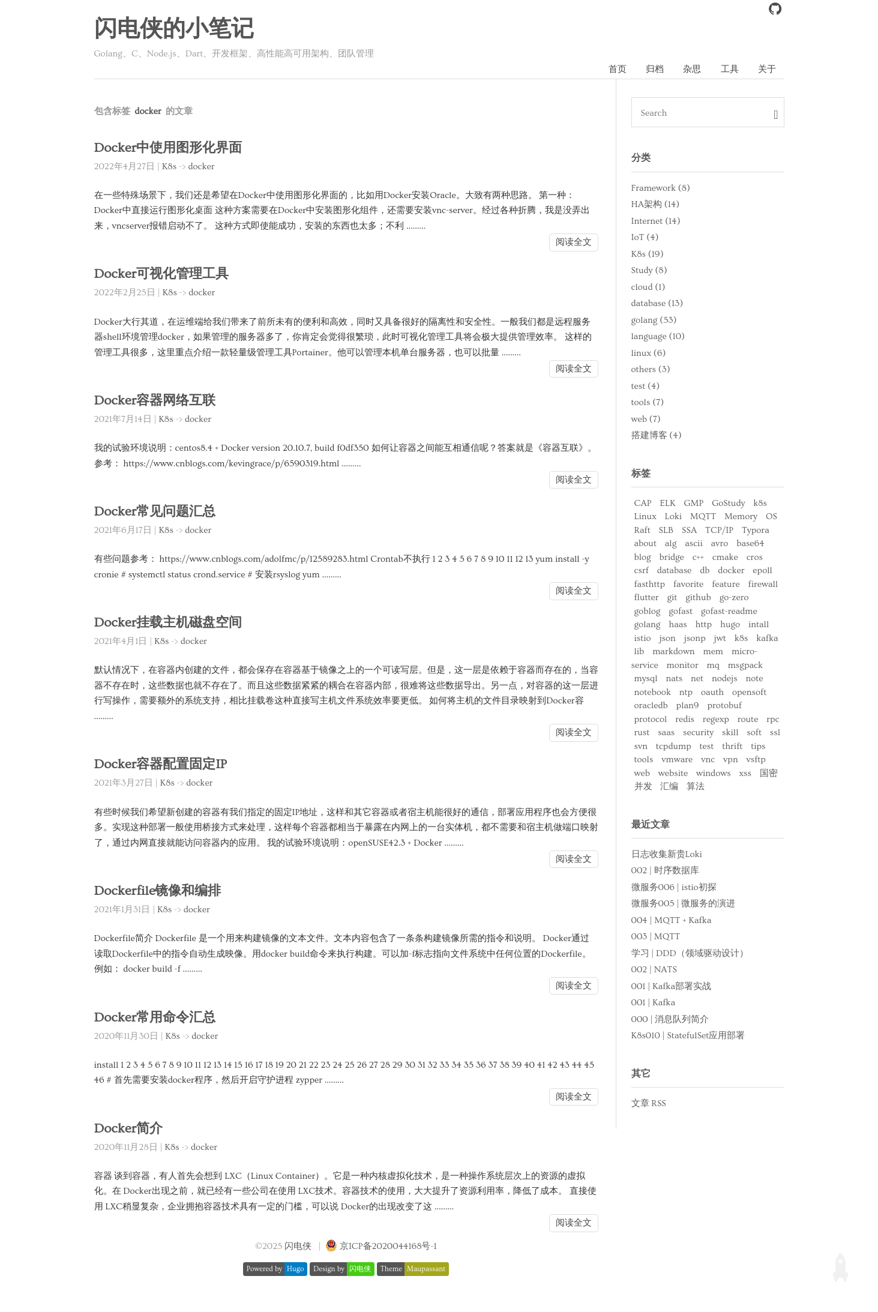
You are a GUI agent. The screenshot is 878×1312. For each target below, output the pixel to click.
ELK (667, 504)
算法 (696, 787)
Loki (673, 517)
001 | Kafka (653, 1003)
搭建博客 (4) (656, 436)
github (698, 598)
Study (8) (649, 271)
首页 (616, 69)
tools (644, 760)
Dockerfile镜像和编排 (159, 891)
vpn (730, 760)
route (748, 720)
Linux (645, 517)
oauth (712, 693)
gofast (681, 612)
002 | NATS (654, 970)
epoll (762, 571)
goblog (647, 612)
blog (642, 558)
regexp (716, 720)
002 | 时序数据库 (665, 871)
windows (713, 774)
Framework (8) (660, 188)
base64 (750, 544)
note (754, 679)
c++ (698, 558)
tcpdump (673, 747)
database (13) (657, 304)
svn (641, 747)
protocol (650, 720)
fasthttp (650, 585)
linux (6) (648, 353)
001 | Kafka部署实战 (671, 987)
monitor (683, 666)
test (707, 747)
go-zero (734, 598)
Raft (642, 531)
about (645, 544)
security (698, 733)
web (642, 774)
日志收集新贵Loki (666, 855)
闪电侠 (297, 1247)
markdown (673, 652)
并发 (643, 787)
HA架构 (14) (655, 205)
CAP (643, 504)
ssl (775, 733)
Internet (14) (656, 221)
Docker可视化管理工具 (163, 274)
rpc (772, 720)
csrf (641, 571)
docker (201, 167)
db (704, 571)
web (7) (646, 419)
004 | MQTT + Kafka (671, 921)
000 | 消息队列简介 (670, 1020)
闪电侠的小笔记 (174, 29)
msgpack (745, 666)
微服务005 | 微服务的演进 (683, 904)
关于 (767, 69)
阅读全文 (574, 243)
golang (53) (654, 320)
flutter (646, 598)
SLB (666, 531)
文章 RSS (648, 1104)
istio (642, 639)
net (697, 679)
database (674, 571)
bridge (672, 558)
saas (666, 733)
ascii (694, 544)
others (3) (650, 370)
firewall (763, 585)
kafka (767, 639)
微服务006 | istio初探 (674, 888)
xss (745, 774)
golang (647, 625)
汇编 (669, 787)
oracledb (651, 706)
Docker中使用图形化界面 (170, 148)
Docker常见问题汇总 (157, 512)
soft (754, 733)
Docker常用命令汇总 (157, 1018)
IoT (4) (645, 238)
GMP (693, 504)
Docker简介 (129, 1129)
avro (720, 544)
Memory (740, 517)
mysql (646, 679)
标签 (641, 473)
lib (639, 652)
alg (671, 544)
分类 (641, 158)
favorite (688, 585)
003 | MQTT (656, 937)
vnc (708, 760)
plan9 (687, 706)
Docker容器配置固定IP (162, 764)
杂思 (691, 69)
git (672, 598)
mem (713, 652)
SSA (689, 531)
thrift (732, 747)
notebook (652, 693)
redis (684, 720)
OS (771, 517)
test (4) (645, 386)
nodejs (725, 679)
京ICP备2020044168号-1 (388, 1247)
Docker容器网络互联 (157, 401)
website (673, 774)
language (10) (658, 337)
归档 (654, 69)
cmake (725, 558)
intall (758, 625)
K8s (169, 167)
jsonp (695, 639)
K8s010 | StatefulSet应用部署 (688, 1036)
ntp (686, 693)
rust (642, 733)
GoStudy (728, 504)
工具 (729, 69)
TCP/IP (719, 531)
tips (758, 747)
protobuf (724, 706)
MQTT (703, 517)
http (704, 625)
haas (678, 625)
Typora (755, 531)
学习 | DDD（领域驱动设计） (689, 954)
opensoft (749, 693)
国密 (769, 774)
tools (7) (647, 403)
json (667, 639)
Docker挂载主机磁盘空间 (170, 623)
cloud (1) (648, 287)
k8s (760, 504)
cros (755, 558)
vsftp (756, 760)
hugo (730, 625)
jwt (720, 639)
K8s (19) (647, 254)
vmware (677, 760)
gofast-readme (729, 612)
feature (725, 585)
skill (730, 733)
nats (674, 679)
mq (713, 666)
